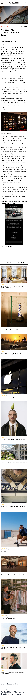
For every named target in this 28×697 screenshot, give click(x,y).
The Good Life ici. (11, 203)
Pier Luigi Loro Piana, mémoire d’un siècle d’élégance (13, 574)
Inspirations (5, 26)
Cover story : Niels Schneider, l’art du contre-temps (13, 439)
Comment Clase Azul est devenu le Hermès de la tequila (14, 329)
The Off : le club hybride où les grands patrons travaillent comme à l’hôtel (12, 287)
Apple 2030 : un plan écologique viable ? (10, 397)
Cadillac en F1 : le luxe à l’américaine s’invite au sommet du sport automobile (12, 354)
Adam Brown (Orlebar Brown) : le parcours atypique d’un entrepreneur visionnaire (13, 617)
